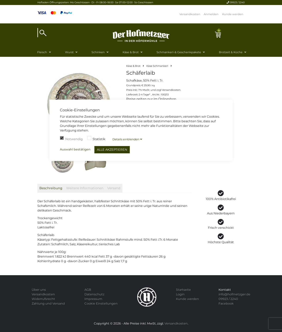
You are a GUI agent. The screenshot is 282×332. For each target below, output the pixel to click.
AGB (87, 290)
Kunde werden (232, 14)
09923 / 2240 (236, 2)
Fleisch (42, 52)
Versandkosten (189, 14)
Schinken (98, 52)
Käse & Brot (131, 52)
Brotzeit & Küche (230, 52)
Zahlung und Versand (48, 303)
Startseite (183, 290)
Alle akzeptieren (112, 149)
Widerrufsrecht (43, 299)
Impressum (93, 299)
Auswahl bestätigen (75, 149)
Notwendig (71, 138)
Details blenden (125, 139)
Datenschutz (94, 294)
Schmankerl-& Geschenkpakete (179, 52)
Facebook (226, 303)
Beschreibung (50, 188)
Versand (113, 188)
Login (180, 294)
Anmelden (211, 14)
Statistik (96, 138)
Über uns (39, 290)
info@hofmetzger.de (234, 294)
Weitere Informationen (84, 188)
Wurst (69, 52)
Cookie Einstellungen (101, 303)
